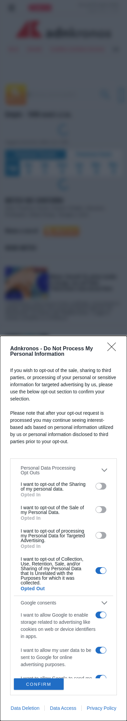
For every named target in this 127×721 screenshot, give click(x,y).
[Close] (113, 349)
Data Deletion (25, 708)
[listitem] (63, 470)
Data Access (63, 708)
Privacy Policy (101, 708)
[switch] (101, 486)
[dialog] (63, 528)
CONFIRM (38, 683)
